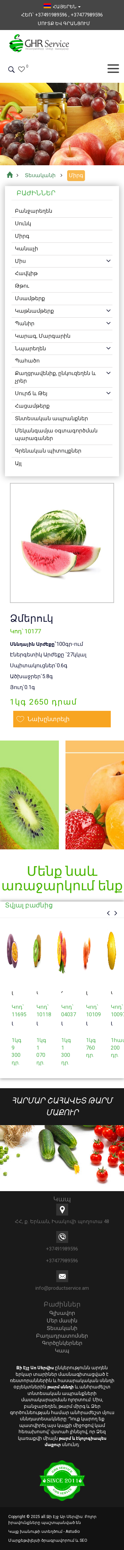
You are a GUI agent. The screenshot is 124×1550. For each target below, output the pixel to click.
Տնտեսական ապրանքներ (51, 418)
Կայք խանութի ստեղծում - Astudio (44, 1531)
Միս (20, 261)
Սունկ (23, 223)
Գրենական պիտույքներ (48, 451)
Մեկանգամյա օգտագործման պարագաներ (56, 434)
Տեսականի (62, 1328)
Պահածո (27, 361)
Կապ (62, 1350)
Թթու (22, 286)
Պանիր (24, 323)
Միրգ (22, 236)
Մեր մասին (62, 1320)
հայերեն (62, 6)
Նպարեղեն (30, 348)
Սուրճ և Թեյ (31, 393)
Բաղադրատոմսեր (62, 1336)
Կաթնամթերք (34, 311)
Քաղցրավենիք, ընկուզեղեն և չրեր (55, 377)
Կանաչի (26, 248)
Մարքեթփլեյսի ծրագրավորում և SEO (47, 1540)
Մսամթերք (30, 298)
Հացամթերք (32, 406)
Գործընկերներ (62, 1343)
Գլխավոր (62, 1313)
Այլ (18, 463)
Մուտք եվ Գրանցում (64, 23)
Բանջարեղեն (33, 211)
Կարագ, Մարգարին (42, 336)
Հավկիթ (26, 273)
